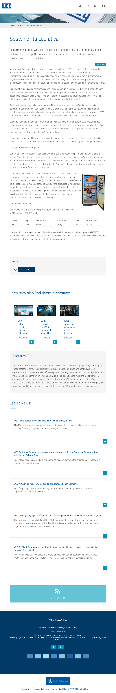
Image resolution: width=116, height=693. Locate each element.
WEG (5, 6)
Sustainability (26, 269)
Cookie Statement (41, 689)
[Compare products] (87, 6)
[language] (104, 6)
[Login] (80, 6)
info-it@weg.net (60, 631)
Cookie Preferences (60, 681)
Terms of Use (56, 689)
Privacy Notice (27, 689)
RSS (65, 689)
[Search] (95, 6)
